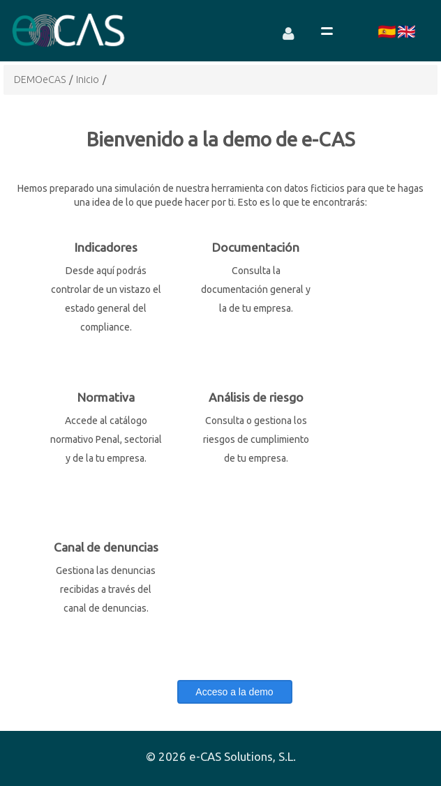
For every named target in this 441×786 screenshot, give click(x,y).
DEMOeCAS (40, 79)
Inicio (87, 79)
